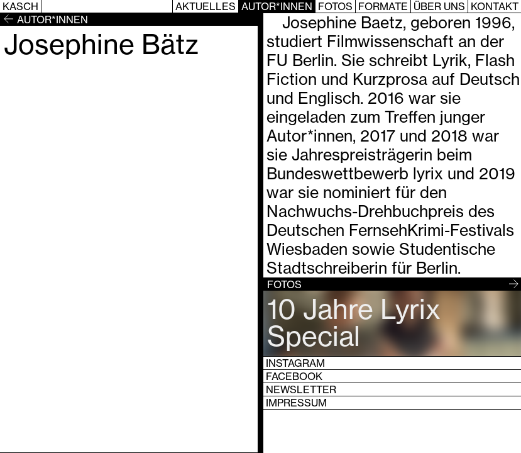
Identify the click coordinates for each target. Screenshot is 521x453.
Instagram (295, 363)
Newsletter (301, 389)
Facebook (294, 376)
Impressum (296, 402)
